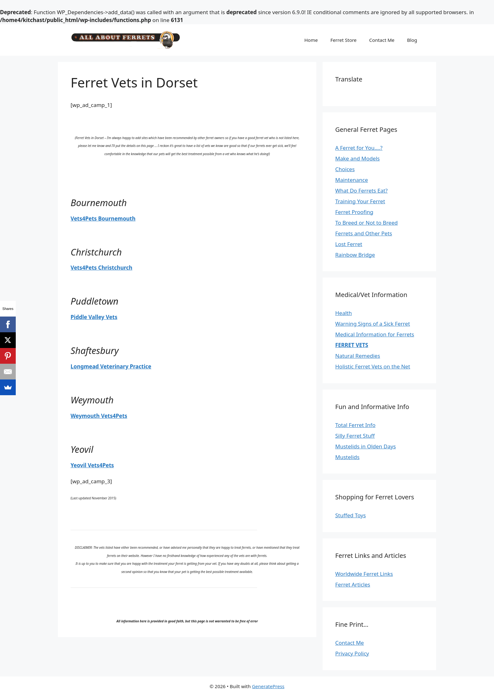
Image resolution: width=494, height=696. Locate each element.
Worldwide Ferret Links (364, 573)
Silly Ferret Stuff (355, 435)
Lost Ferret (348, 244)
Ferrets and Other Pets (363, 233)
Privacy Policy (352, 653)
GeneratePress (268, 686)
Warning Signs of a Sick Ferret (372, 323)
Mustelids (347, 457)
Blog (412, 40)
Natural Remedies (357, 355)
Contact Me (381, 40)
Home (311, 40)
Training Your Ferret (360, 201)
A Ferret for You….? (358, 147)
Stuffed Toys (350, 515)
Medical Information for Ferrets (374, 334)
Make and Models (357, 158)
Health (343, 313)
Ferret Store (343, 40)
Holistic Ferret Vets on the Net (372, 366)
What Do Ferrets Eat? (361, 190)
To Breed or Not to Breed (366, 222)
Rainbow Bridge (355, 254)
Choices (345, 169)
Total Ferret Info (355, 425)
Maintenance (351, 179)
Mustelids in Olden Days (365, 446)
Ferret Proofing (354, 212)
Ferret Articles (352, 584)
